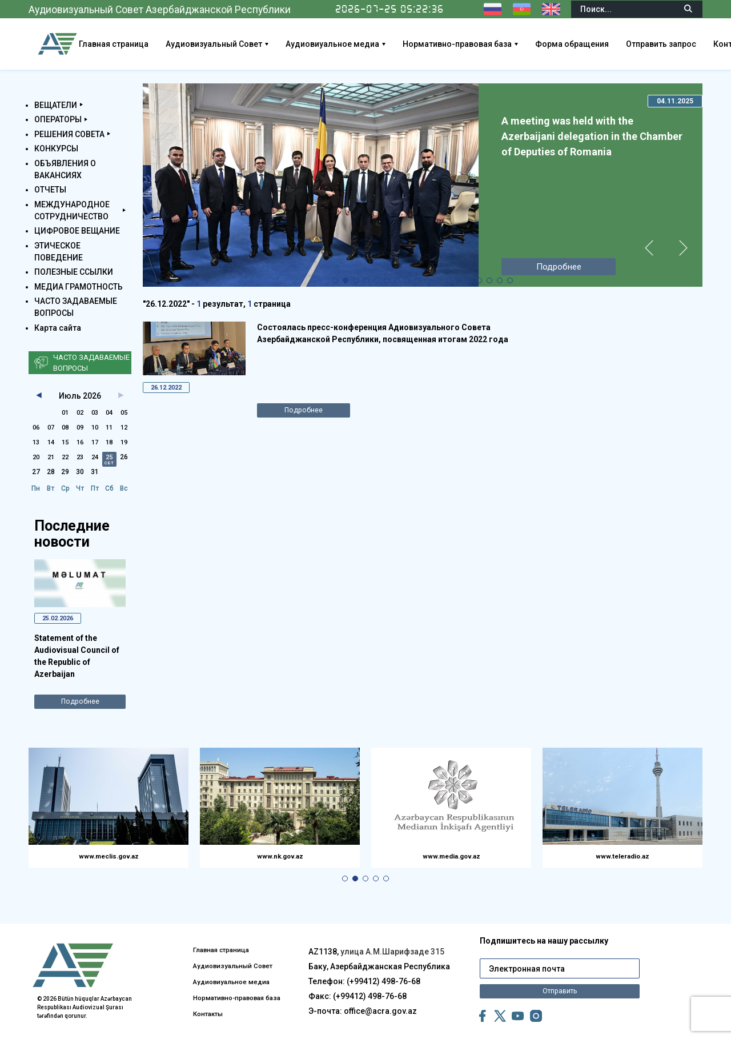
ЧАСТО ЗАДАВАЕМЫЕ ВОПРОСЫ (75, 307)
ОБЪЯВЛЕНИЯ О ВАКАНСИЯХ (65, 169)
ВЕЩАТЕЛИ (55, 105)
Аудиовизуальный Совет (259, 44)
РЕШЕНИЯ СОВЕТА (69, 134)
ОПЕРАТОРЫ (58, 119)
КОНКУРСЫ (56, 148)
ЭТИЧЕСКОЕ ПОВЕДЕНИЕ (58, 251)
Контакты (213, 1015)
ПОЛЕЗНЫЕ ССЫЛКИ (73, 271)
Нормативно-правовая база (502, 44)
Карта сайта (57, 327)
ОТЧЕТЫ (50, 189)
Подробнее (80, 705)
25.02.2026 (61, 619)
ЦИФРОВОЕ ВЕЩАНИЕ (77, 230)
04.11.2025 (675, 101)
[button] (335, 280)
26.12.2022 (170, 388)
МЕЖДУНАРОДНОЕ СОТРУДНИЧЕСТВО (72, 210)
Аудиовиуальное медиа (377, 44)
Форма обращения (617, 44)
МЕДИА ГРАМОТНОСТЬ (78, 286)
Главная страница (159, 44)
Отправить (559, 976)
